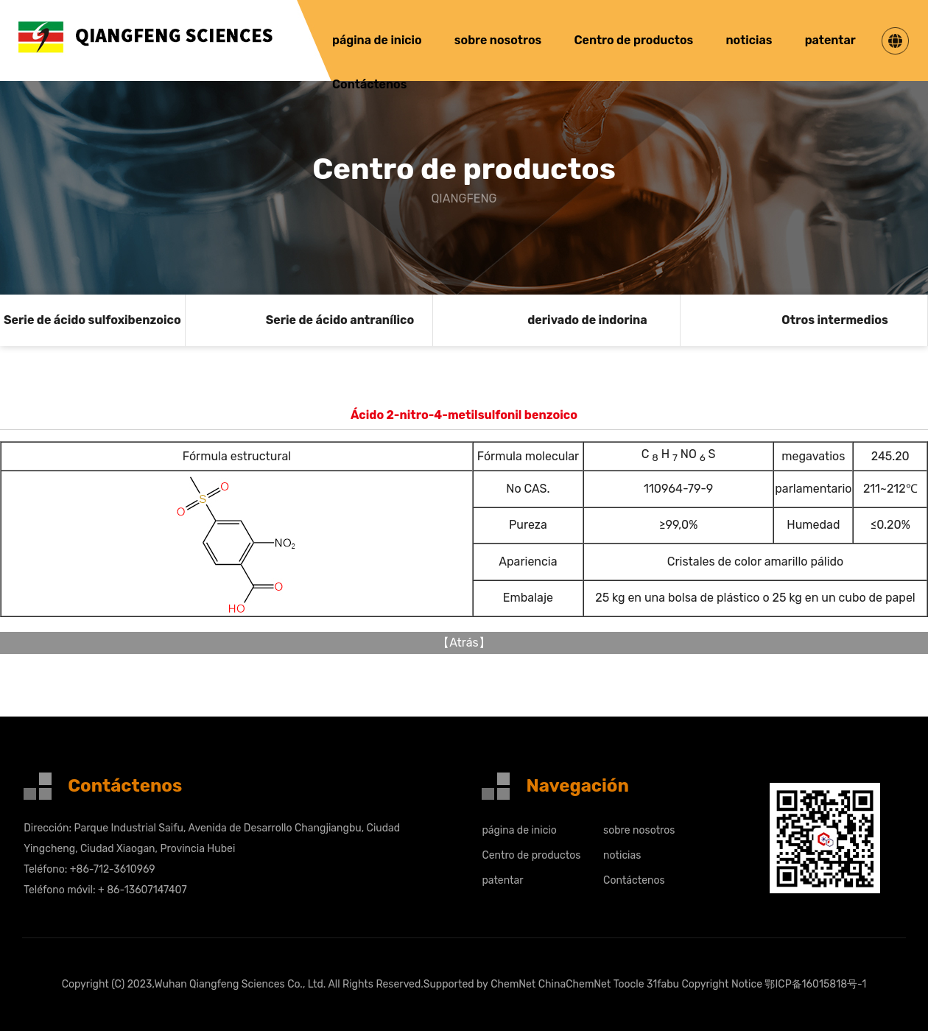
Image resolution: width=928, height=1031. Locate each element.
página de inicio (377, 40)
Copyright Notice (721, 984)
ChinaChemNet (574, 984)
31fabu (663, 984)
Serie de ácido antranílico (340, 320)
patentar (830, 40)
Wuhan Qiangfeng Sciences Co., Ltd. (240, 984)
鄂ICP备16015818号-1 (815, 984)
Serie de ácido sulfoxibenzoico (92, 320)
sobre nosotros (497, 40)
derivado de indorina (587, 320)
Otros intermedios (834, 320)
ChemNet (513, 984)
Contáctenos (369, 84)
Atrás (464, 643)
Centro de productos (633, 40)
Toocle (629, 984)
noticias (748, 40)
